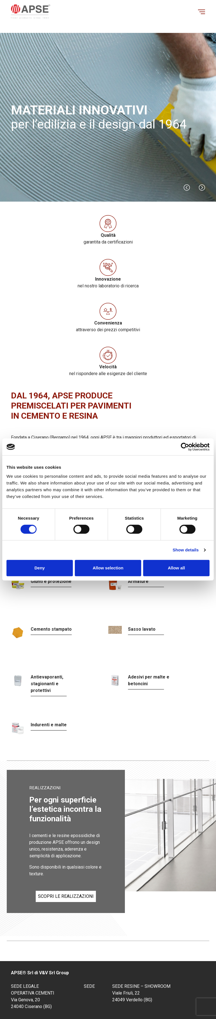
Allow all (176, 567)
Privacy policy (140, 1004)
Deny (39, 567)
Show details (186, 549)
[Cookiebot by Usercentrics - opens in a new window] (185, 447)
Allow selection (108, 567)
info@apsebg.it (131, 966)
